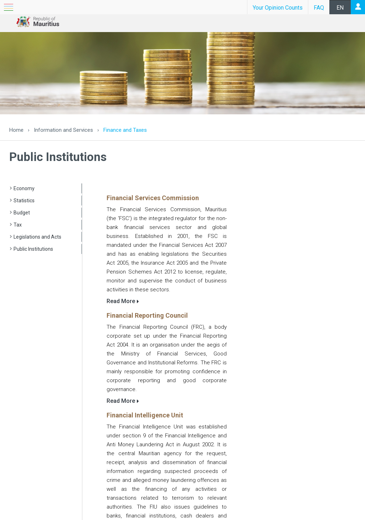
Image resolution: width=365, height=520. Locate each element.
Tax (18, 225)
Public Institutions (33, 249)
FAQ (319, 7)
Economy (24, 188)
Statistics (24, 200)
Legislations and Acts (37, 237)
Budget (22, 212)
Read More (121, 301)
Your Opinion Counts (278, 7)
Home (16, 130)
